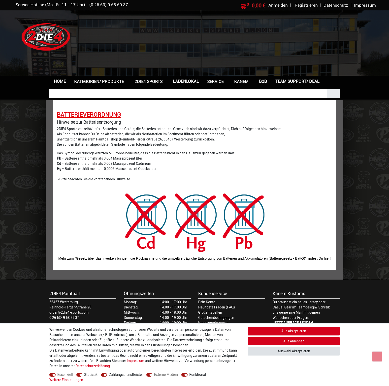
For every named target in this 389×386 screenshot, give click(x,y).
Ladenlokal (186, 81)
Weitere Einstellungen (66, 380)
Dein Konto (206, 302)
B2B (263, 81)
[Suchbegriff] (188, 93)
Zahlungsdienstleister (126, 375)
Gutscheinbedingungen (216, 318)
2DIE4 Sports (148, 81)
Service (215, 81)
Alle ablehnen (293, 341)
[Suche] (333, 93)
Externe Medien (166, 375)
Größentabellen (210, 312)
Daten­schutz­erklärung (92, 366)
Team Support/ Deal (297, 81)
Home (60, 81)
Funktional (197, 375)
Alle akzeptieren (293, 331)
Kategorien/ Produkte (99, 81)
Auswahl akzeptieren (294, 351)
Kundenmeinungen (212, 323)
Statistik (90, 375)
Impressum (135, 361)
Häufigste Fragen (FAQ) (216, 307)
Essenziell (65, 375)
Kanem (241, 81)
